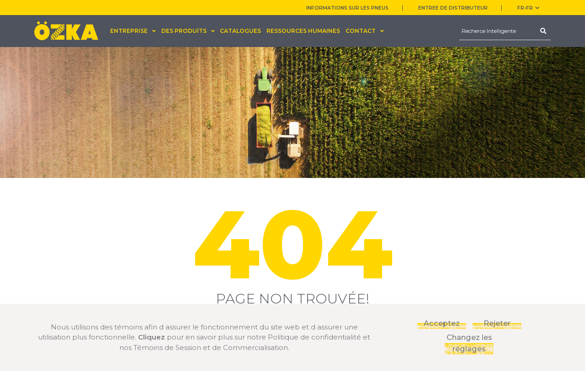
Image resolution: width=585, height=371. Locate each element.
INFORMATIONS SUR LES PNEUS (347, 8)
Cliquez (151, 337)
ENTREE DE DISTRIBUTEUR (453, 8)
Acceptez (442, 323)
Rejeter (497, 323)
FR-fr (528, 8)
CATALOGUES (240, 30)
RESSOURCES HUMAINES (303, 30)
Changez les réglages (469, 343)
